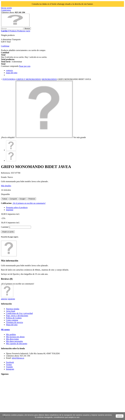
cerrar (119, 416)
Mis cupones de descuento (16, 343)
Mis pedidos (11, 334)
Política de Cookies (14, 318)
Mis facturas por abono (15, 337)
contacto (9, 70)
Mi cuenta (5, 329)
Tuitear (4, 199)
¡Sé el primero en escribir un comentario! (29, 203)
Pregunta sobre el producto (17, 207)
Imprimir (9, 210)
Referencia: (6, 173)
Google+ (23, 199)
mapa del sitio (11, 73)
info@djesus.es (18, 358)
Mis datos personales (14, 341)
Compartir (13, 199)
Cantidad (4, 227)
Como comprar (12, 320)
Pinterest (31, 199)
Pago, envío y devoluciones (17, 316)
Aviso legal (10, 311)
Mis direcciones (12, 339)
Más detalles (6, 186)
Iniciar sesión (6, 8)
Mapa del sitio (12, 325)
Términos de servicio (14, 322)
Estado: (4, 177)
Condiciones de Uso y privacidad (19, 313)
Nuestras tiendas (12, 309)
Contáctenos (6, 10)
